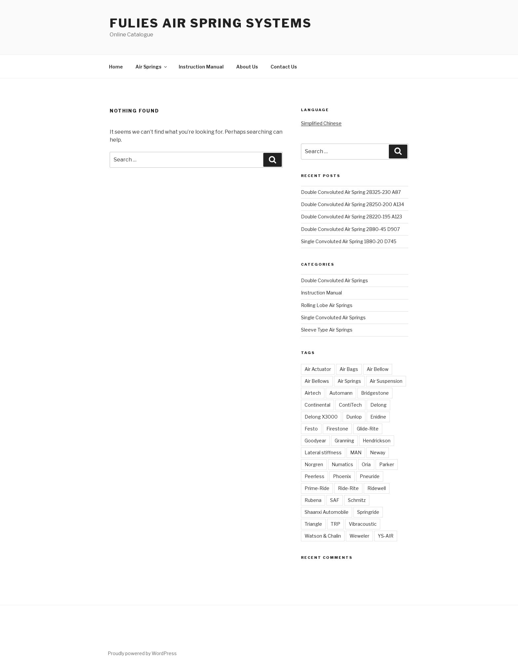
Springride (368, 512)
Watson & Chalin (323, 536)
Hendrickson (376, 440)
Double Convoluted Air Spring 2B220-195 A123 (351, 216)
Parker (386, 464)
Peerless (314, 476)
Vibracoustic (363, 524)
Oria (366, 464)
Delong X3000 (321, 417)
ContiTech (350, 405)
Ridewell (376, 488)
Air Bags (349, 369)
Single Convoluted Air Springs (333, 317)
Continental (317, 405)
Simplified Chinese (321, 123)
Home (116, 66)
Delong (378, 405)
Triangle (313, 524)
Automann (340, 393)
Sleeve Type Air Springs (326, 330)
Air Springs (151, 66)
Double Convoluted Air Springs (334, 280)
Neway (377, 452)
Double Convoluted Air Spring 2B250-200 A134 (352, 204)
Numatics (342, 464)
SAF (334, 500)
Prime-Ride (317, 488)
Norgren (314, 464)
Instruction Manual (201, 66)
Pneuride (370, 476)
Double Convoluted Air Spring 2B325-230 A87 (351, 192)
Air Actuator (318, 369)
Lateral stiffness (323, 452)
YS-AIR (385, 536)
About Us (247, 66)
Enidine (378, 417)
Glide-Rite (368, 428)
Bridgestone (375, 393)
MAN (355, 452)
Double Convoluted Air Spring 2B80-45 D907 (350, 229)
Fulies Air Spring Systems (211, 23)
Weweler (359, 536)
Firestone (337, 428)
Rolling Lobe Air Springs (326, 305)
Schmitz (357, 500)
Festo (311, 428)
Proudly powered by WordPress (142, 653)
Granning (344, 440)
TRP (335, 524)
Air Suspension (386, 381)
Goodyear (315, 440)
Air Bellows (317, 381)
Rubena (313, 500)
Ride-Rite (348, 488)
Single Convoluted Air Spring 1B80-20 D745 (348, 241)
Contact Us (284, 66)
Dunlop (354, 417)
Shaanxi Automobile (327, 512)
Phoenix (342, 476)
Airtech (313, 393)
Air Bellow (377, 369)
